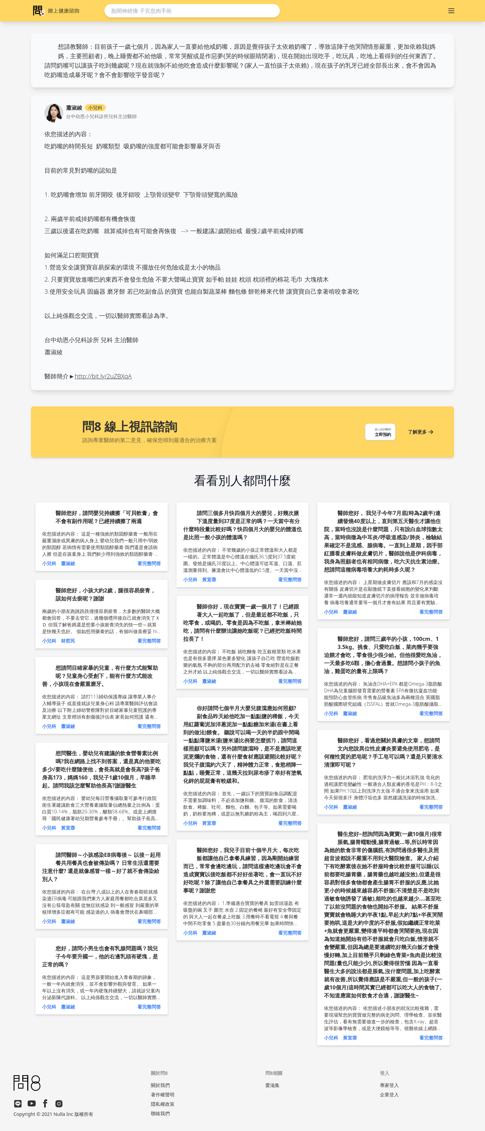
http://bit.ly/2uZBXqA (103, 376)
